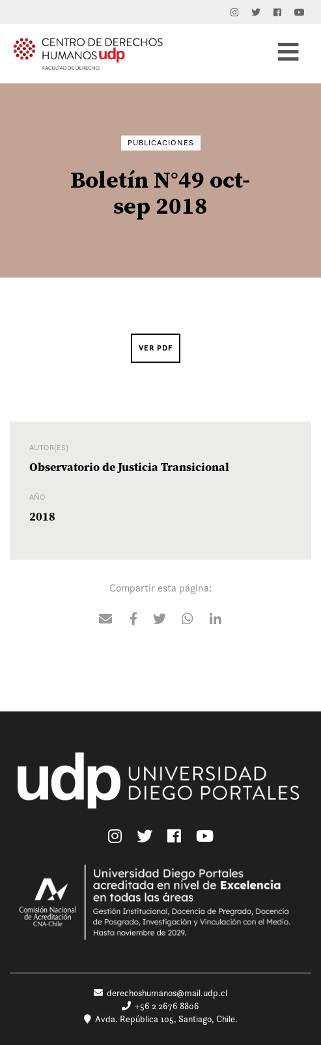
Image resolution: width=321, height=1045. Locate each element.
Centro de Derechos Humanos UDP (88, 53)
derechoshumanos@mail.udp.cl (160, 993)
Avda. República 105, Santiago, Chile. (161, 1019)
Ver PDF (156, 348)
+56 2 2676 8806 (160, 1006)
